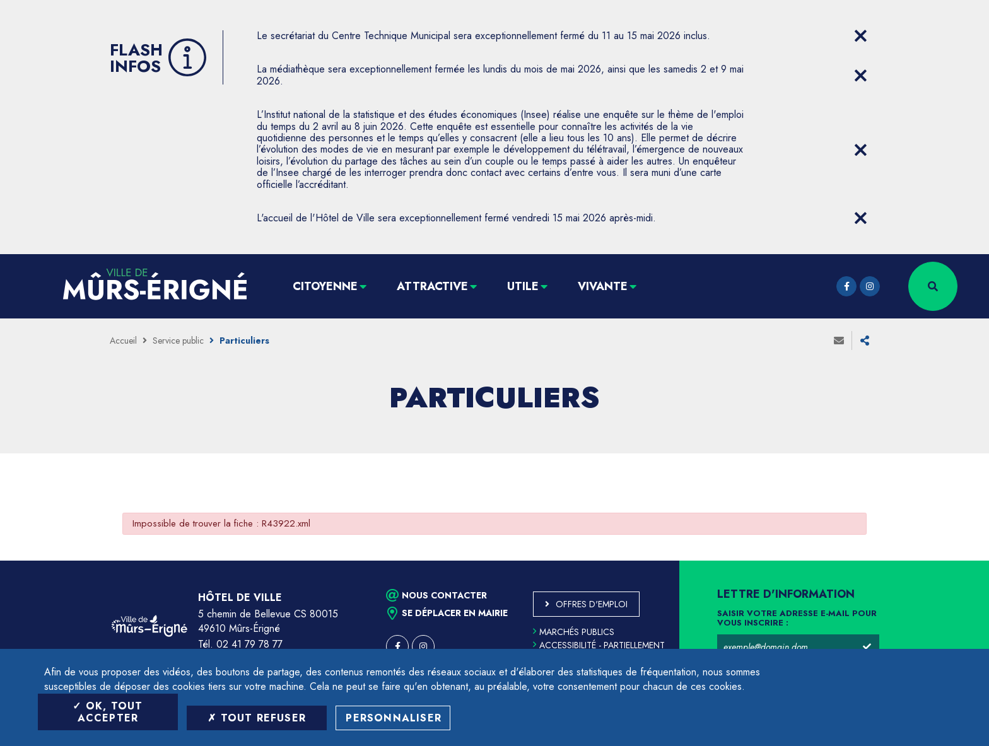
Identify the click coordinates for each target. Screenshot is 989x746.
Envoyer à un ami (838, 340)
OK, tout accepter (108, 712)
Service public (178, 340)
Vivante (603, 286)
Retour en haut (951, 561)
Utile (523, 286)
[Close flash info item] (860, 35)
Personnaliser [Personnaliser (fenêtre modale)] (394, 718)
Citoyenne (325, 286)
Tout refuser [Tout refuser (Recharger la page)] (257, 718)
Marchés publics (573, 632)
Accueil (123, 340)
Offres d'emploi (592, 604)
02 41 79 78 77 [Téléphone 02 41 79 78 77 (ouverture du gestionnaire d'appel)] (249, 644)
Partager (864, 340)
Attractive (432, 286)
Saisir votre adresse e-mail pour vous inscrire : (797, 618)
